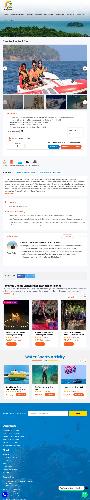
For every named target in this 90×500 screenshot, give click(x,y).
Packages (38, 15)
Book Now (11, 344)
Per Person (17, 143)
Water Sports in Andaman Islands (50, 172)
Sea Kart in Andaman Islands (25, 172)
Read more (7, 294)
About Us (50, 430)
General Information (54, 445)
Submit (66, 468)
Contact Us (80, 15)
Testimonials (51, 442)
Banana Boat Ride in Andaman (14, 436)
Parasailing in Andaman (11, 445)
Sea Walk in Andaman (11, 439)
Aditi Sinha (11, 253)
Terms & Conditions (54, 433)
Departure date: (13, 131)
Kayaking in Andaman (11, 442)
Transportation (9, 20)
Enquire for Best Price (71, 147)
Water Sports (48, 15)
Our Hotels (70, 15)
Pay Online (50, 448)
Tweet (30, 276)
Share (21, 276)
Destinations (59, 15)
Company (29, 15)
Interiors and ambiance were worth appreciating (40, 242)
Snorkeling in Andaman (11, 430)
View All (67, 236)
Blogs (49, 439)
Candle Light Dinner (17, 15)
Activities (7, 172)
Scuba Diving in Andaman (12, 433)
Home (6, 15)
